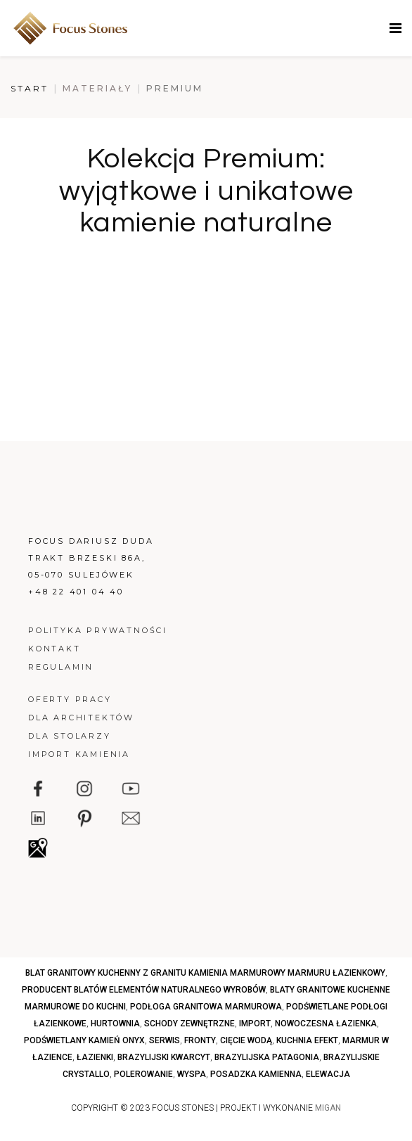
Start (30, 88)
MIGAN (328, 1108)
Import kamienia (79, 754)
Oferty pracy (70, 699)
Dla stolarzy (69, 736)
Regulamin (61, 667)
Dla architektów (81, 717)
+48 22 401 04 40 (76, 592)
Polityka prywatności (97, 630)
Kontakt (54, 649)
